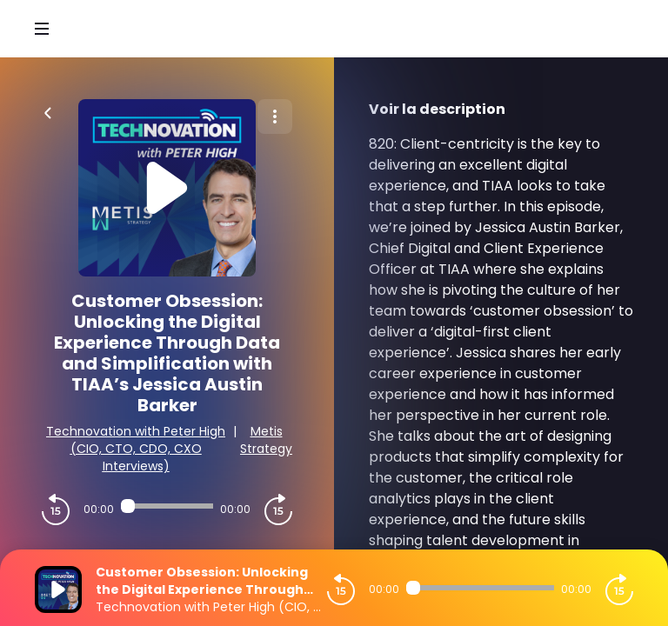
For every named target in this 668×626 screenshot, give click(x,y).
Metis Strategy (266, 440)
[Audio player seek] (167, 506)
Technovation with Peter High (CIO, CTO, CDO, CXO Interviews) (135, 449)
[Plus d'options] (274, 116)
